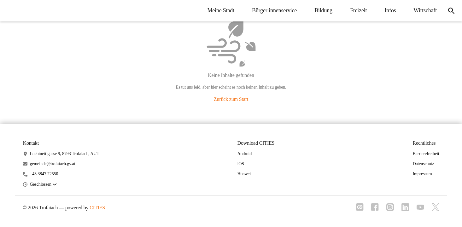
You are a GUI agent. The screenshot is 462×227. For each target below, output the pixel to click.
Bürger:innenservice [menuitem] (274, 10)
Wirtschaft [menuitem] (425, 10)
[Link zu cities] (360, 209)
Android (244, 153)
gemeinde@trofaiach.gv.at (52, 163)
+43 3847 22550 (44, 174)
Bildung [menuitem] (323, 10)
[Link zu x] (435, 209)
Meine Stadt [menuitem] (220, 10)
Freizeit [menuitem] (358, 10)
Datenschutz (423, 163)
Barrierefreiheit (425, 153)
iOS (240, 163)
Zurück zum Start (231, 99)
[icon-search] (451, 11)
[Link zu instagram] (390, 209)
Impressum (422, 174)
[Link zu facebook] (375, 209)
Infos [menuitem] (390, 10)
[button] (43, 184)
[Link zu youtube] (420, 208)
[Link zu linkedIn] (405, 209)
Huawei (244, 174)
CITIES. (98, 207)
